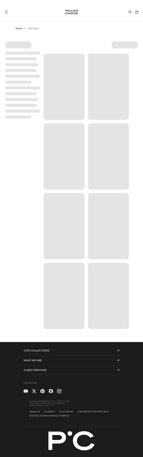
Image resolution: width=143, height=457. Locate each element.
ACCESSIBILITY (49, 412)
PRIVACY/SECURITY (66, 412)
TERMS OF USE (34, 412)
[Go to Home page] (71, 12)
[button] (6, 12)
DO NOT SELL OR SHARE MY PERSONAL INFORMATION (49, 416)
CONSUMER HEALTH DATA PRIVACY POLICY (93, 412)
